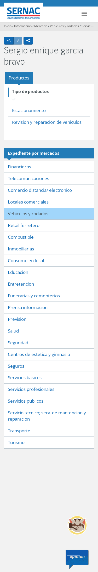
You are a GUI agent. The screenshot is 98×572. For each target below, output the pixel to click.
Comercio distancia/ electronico (40, 190)
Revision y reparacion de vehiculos (47, 122)
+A (10, 40)
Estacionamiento (29, 110)
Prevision (17, 319)
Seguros (16, 366)
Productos (19, 78)
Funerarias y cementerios (34, 296)
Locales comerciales (28, 202)
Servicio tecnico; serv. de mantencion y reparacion (47, 416)
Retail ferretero (23, 225)
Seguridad (18, 343)
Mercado (40, 26)
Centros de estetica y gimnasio (39, 354)
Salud (13, 331)
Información (23, 26)
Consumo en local (26, 260)
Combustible (21, 237)
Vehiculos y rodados (64, 26)
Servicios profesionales (31, 389)
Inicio (7, 26)
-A (19, 40)
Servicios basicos (25, 377)
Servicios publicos (25, 401)
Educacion (18, 272)
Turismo (16, 442)
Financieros (19, 167)
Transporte (19, 431)
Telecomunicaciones (28, 178)
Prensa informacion (28, 307)
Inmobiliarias (21, 249)
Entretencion (21, 284)
